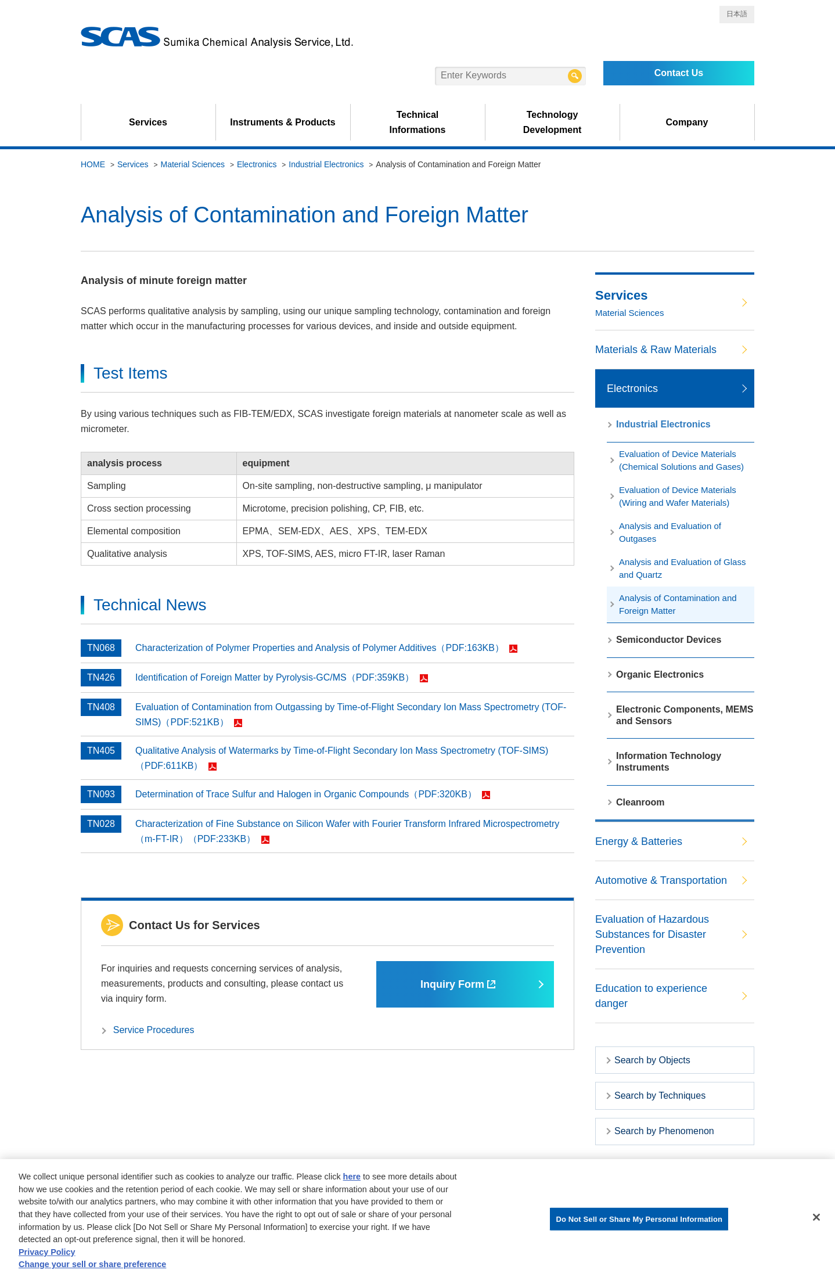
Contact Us (678, 73)
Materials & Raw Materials (656, 349)
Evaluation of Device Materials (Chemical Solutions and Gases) (681, 460)
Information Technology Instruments (668, 761)
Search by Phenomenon (664, 1131)
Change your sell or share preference (92, 1267)
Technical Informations (418, 122)
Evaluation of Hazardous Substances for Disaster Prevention (652, 934)
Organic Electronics (660, 674)
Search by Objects (652, 1060)
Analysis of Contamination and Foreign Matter (678, 604)
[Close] (816, 1219)
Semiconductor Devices (668, 640)
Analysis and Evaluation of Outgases (670, 532)
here (352, 1179)
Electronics (256, 164)
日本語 (736, 14)
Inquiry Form (457, 984)
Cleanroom (640, 802)
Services (148, 122)
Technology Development (552, 122)
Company (687, 122)
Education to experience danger (651, 996)
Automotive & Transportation (661, 880)
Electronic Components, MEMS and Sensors (684, 715)
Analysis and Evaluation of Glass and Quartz (682, 568)
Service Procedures (154, 1030)
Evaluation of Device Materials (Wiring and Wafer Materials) (677, 496)
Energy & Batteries (638, 841)
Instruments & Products (282, 122)
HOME (93, 164)
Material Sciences (193, 164)
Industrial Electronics (326, 164)
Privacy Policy (47, 1254)
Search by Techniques (660, 1095)
